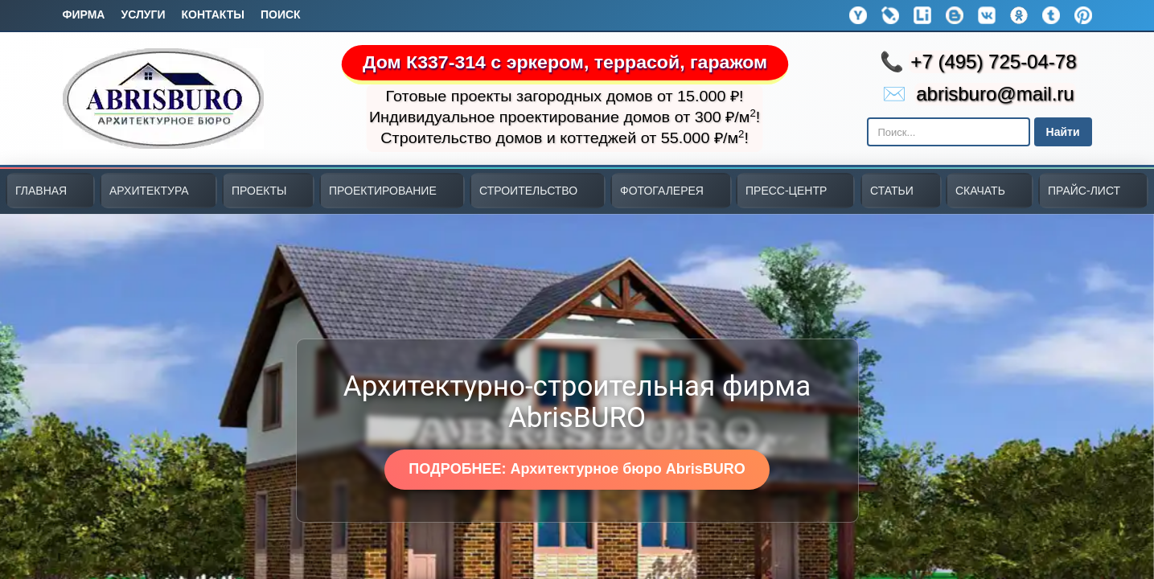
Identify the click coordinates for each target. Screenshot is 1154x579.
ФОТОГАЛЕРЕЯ (662, 190)
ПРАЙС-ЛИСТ (1084, 190)
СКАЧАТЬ (980, 190)
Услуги (143, 14)
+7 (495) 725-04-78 (993, 61)
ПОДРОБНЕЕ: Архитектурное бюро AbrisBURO (577, 469)
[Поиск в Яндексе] (948, 131)
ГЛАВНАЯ (41, 190)
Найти (1063, 131)
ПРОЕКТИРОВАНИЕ (383, 190)
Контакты (212, 14)
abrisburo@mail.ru (995, 94)
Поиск (281, 14)
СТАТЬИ (892, 190)
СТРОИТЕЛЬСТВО (528, 190)
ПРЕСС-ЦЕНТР (786, 190)
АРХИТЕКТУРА (149, 190)
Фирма (84, 14)
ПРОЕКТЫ (259, 190)
